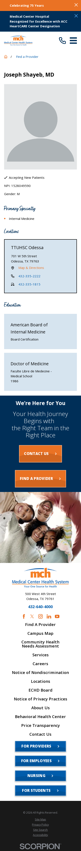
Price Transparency (40, 725)
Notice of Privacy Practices (40, 699)
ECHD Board (40, 690)
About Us (40, 708)
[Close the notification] (76, 4)
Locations (40, 681)
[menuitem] (40, 819)
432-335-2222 (29, 276)
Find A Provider (40, 625)
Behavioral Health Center (40, 717)
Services (40, 655)
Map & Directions (31, 268)
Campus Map (40, 633)
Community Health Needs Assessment (40, 644)
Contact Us (40, 734)
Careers (40, 664)
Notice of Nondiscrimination (40, 673)
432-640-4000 (40, 607)
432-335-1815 (29, 284)
